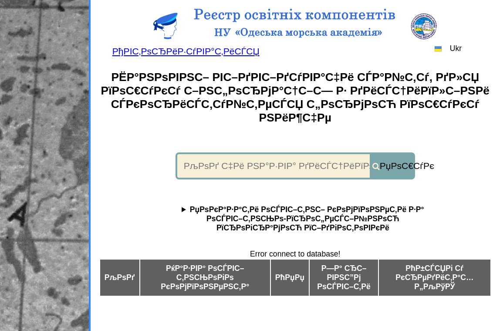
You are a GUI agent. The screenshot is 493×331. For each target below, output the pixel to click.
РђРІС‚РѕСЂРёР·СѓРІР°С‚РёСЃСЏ (186, 51)
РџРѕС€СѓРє (397, 166)
